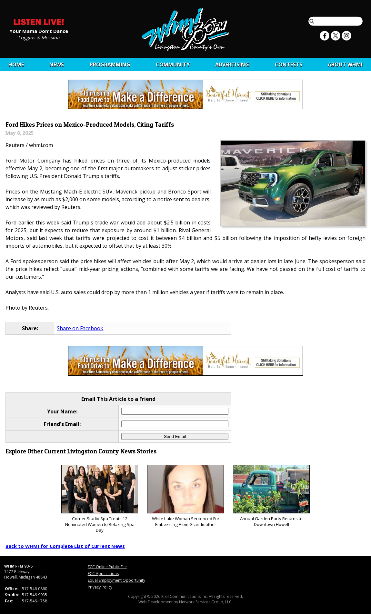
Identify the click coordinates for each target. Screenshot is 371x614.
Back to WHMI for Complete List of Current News (65, 546)
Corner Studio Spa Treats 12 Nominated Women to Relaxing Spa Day (99, 499)
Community (173, 64)
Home (16, 64)
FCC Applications (103, 573)
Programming (110, 64)
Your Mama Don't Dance (39, 30)
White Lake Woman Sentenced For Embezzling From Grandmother (185, 496)
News (56, 64)
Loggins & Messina (38, 37)
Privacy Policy (100, 587)
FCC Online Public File (107, 566)
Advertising (232, 64)
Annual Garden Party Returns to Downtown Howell (271, 496)
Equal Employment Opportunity (116, 580)
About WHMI (345, 64)
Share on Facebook (80, 328)
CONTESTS (288, 64)
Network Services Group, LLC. (206, 602)
